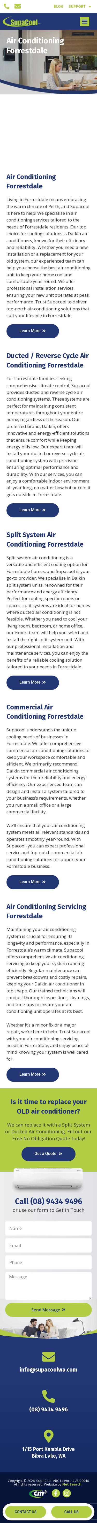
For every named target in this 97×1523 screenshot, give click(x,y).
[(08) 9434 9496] (6, 6)
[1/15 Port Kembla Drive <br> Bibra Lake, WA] (48, 1436)
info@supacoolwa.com (48, 1369)
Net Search (71, 1484)
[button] (84, 21)
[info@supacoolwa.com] (17, 6)
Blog (58, 6)
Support (80, 6)
